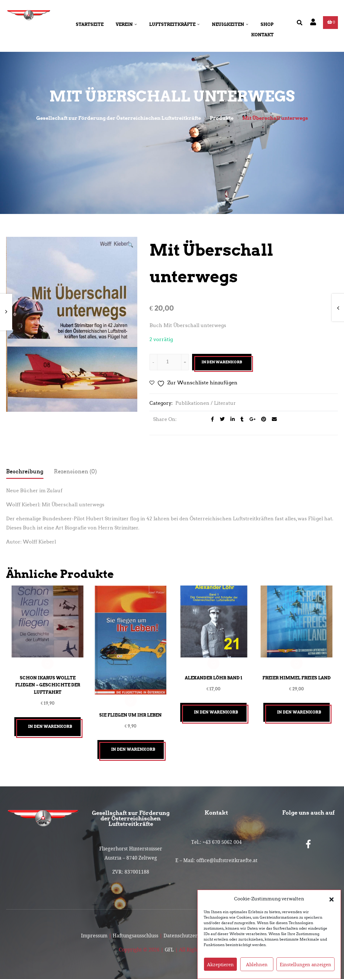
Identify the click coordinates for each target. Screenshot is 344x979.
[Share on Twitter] (220, 419)
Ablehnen (257, 964)
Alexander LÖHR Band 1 (213, 676)
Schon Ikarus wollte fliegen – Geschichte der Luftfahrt (47, 684)
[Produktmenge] (167, 361)
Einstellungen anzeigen (305, 964)
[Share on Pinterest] (262, 419)
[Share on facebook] (210, 419)
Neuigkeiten (230, 24)
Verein (126, 24)
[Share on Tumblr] (240, 419)
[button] (331, 899)
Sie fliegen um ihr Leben (130, 713)
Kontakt (262, 34)
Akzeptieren (220, 964)
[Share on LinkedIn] (231, 419)
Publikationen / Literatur (205, 403)
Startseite (90, 24)
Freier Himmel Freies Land (296, 676)
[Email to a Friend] (272, 419)
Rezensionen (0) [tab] (75, 471)
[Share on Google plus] (251, 419)
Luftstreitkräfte (174, 24)
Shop (267, 24)
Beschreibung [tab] (25, 471)
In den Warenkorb (222, 362)
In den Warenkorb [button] (50, 725)
